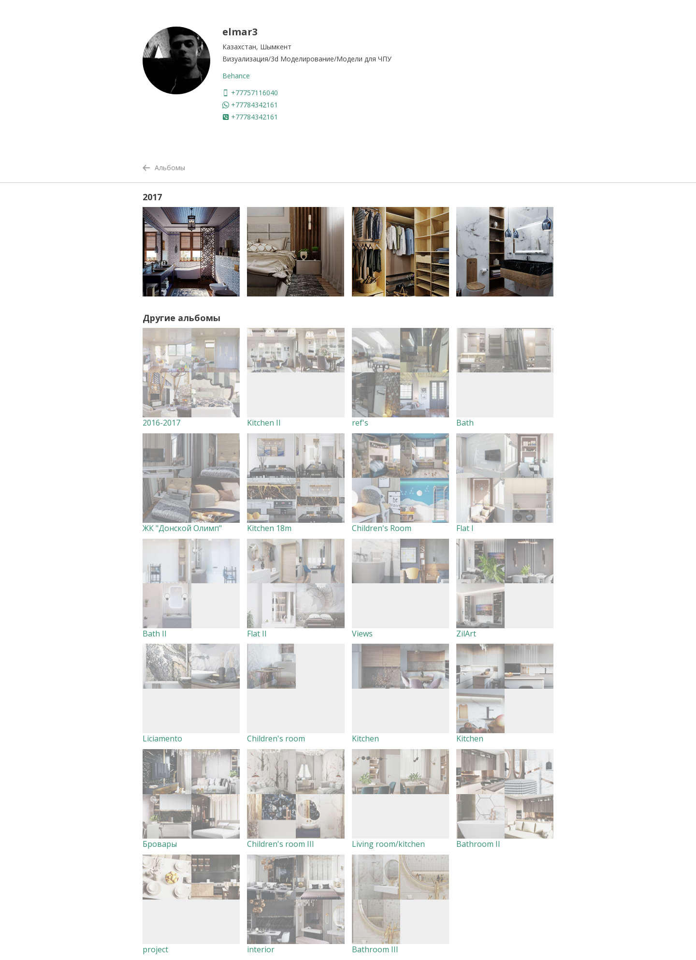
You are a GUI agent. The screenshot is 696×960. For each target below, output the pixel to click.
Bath (465, 422)
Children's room (276, 738)
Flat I (465, 528)
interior (261, 949)
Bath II (155, 633)
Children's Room (381, 528)
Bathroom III (375, 949)
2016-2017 (161, 422)
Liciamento (162, 738)
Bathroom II (478, 844)
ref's (360, 422)
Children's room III (280, 844)
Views (362, 633)
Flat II (257, 633)
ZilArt (466, 633)
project (155, 949)
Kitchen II (264, 422)
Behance (236, 75)
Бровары (160, 844)
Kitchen (365, 738)
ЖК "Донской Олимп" (182, 528)
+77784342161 (250, 104)
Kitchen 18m (269, 528)
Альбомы (164, 167)
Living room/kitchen (388, 844)
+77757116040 (250, 92)
